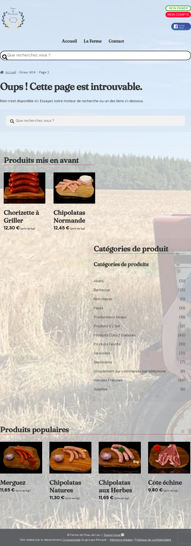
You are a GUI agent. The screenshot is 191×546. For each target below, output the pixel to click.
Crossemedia (71, 540)
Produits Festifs (107, 344)
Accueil (69, 41)
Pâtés (98, 308)
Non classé (103, 298)
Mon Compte (178, 15)
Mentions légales (121, 540)
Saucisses (102, 353)
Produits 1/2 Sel (107, 326)
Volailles (100, 389)
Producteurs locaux (110, 317)
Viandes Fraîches (108, 380)
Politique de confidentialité (153, 540)
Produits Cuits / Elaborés (115, 335)
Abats (99, 281)
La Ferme (93, 41)
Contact (116, 41)
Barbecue (102, 289)
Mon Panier (178, 8)
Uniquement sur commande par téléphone (130, 371)
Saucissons (103, 362)
